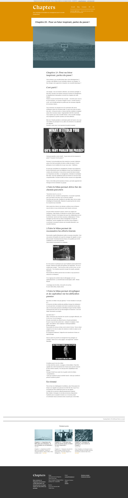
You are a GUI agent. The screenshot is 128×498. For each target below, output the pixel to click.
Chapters (39, 475)
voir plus (44, 453)
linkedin (66, 483)
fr (90, 7)
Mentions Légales (85, 475)
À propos (84, 7)
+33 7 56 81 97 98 (90, 0)
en (93, 7)
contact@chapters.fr (82, 0)
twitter (66, 481)
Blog (78, 7)
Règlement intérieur (85, 476)
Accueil (73, 7)
